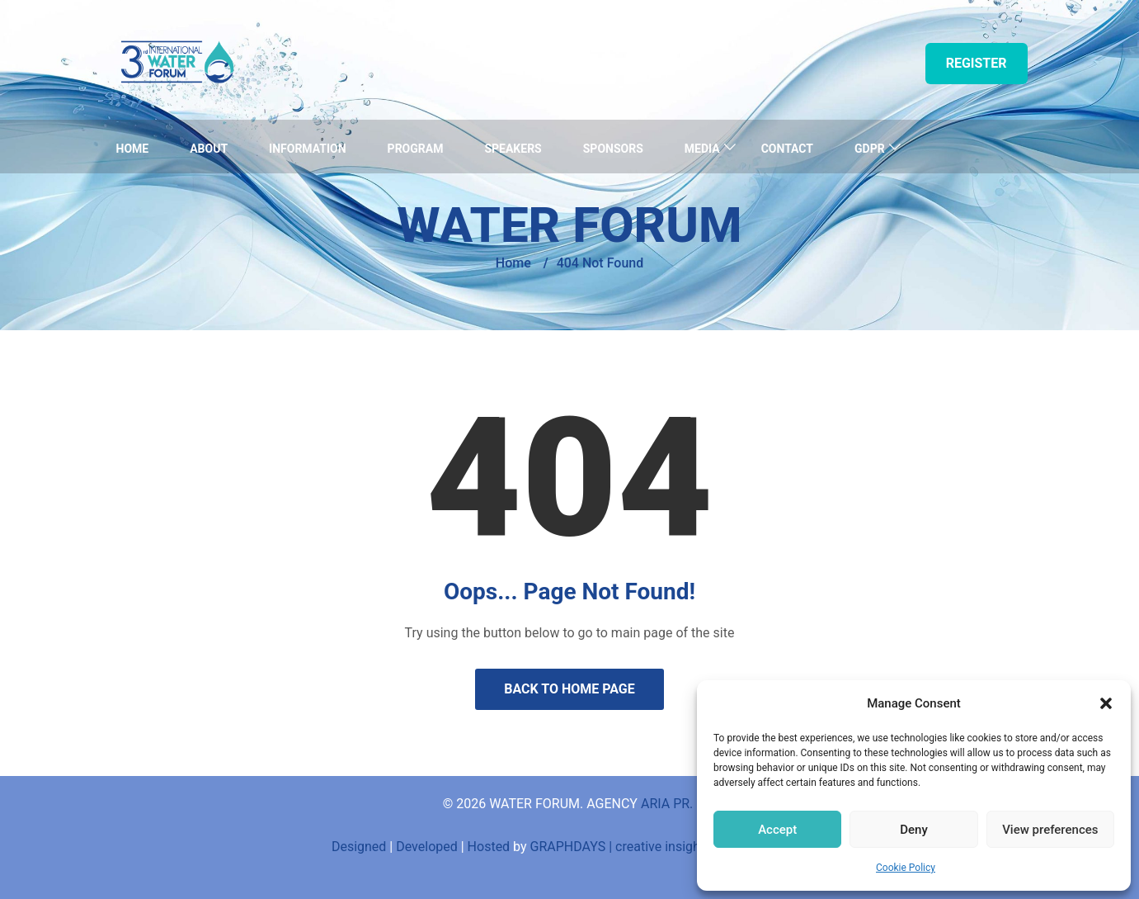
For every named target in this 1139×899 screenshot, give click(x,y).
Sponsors (613, 148)
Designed (359, 846)
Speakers (512, 148)
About (209, 148)
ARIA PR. (668, 803)
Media (702, 148)
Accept (777, 829)
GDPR (869, 148)
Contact (787, 148)
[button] (1106, 703)
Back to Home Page (569, 689)
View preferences (1050, 829)
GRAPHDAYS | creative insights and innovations (669, 846)
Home (132, 148)
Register (976, 63)
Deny (914, 829)
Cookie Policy (905, 867)
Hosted (489, 846)
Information (307, 148)
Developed (427, 846)
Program (416, 148)
